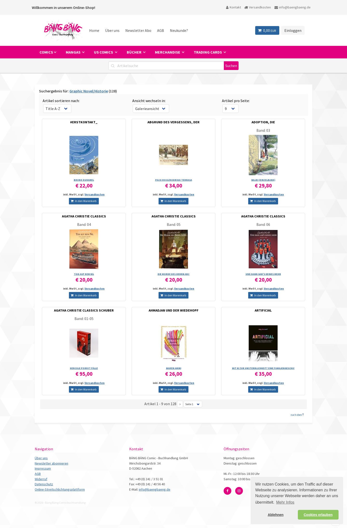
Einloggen (292, 30)
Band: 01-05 (83, 318)
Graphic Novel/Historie (88, 91)
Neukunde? (179, 30)
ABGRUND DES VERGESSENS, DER (173, 122)
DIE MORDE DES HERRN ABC (173, 274)
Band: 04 (84, 224)
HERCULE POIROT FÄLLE (84, 368)
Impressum (43, 468)
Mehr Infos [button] (285, 502)
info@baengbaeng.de (292, 7)
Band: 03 (263, 130)
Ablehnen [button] (276, 515)
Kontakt (233, 7)
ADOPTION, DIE (263, 122)
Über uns (112, 30)
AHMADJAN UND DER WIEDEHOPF (174, 310)
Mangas (73, 52)
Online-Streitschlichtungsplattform (60, 489)
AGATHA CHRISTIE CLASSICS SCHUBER (84, 310)
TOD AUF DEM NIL (84, 274)
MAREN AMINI (173, 368)
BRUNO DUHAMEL (84, 179)
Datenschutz (44, 484)
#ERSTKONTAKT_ (84, 122)
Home (94, 30)
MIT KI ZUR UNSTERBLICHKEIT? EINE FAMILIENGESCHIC (263, 368)
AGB (160, 30)
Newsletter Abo (138, 30)
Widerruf (41, 479)
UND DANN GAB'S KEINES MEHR (263, 274)
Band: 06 (263, 224)
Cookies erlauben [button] (318, 515)
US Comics (104, 52)
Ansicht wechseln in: (149, 100)
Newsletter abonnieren (51, 463)
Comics (46, 52)
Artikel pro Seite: (236, 100)
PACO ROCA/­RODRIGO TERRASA (173, 179)
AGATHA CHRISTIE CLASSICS (84, 216)
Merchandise (168, 52)
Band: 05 (173, 224)
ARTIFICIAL (263, 310)
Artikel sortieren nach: (61, 100)
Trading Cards (208, 52)
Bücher (134, 52)
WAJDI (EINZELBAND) (263, 179)
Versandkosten (257, 7)
